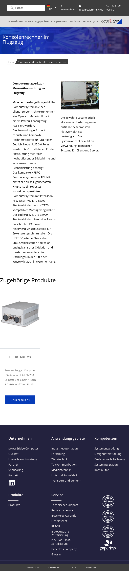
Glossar (56, 554)
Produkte (75, 21)
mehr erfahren (20, 400)
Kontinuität (101, 470)
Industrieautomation (64, 448)
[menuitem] (52, 7)
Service (87, 21)
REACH (55, 526)
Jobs (95, 21)
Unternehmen (15, 21)
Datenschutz (55, 567)
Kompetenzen (59, 21)
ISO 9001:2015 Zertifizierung (60, 533)
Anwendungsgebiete (37, 21)
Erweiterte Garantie (63, 515)
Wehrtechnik (59, 459)
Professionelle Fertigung (109, 459)
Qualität (13, 454)
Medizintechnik (61, 470)
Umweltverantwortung (22, 459)
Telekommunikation (64, 464)
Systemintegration (106, 464)
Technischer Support (64, 505)
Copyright (90, 567)
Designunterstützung (107, 454)
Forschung (58, 454)
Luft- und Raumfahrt (64, 475)
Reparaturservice (62, 510)
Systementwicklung (106, 448)
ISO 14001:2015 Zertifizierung (61, 542)
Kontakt (13, 475)
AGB (74, 567)
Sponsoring (15, 470)
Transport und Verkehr (66, 480)
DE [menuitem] (50, 9)
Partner (13, 464)
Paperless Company (64, 549)
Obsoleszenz (59, 521)
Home (11, 61)
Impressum (33, 567)
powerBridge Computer (23, 448)
